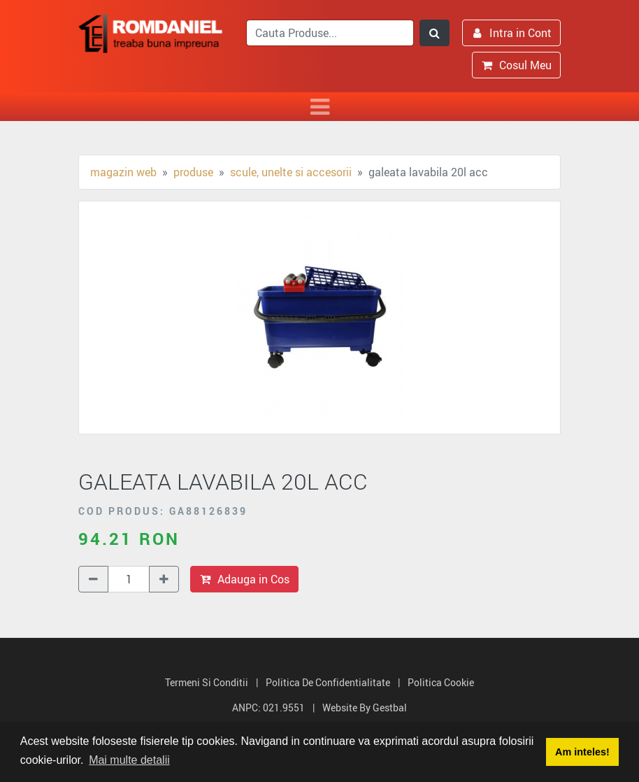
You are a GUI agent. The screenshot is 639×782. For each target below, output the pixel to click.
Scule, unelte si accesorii (291, 172)
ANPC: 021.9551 (268, 707)
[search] (330, 33)
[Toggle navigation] (319, 106)
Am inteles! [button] (582, 752)
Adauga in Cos (244, 579)
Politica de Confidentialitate (328, 682)
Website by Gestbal (364, 707)
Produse (193, 172)
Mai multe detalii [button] (129, 760)
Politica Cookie (441, 682)
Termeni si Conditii (206, 682)
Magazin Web (123, 172)
